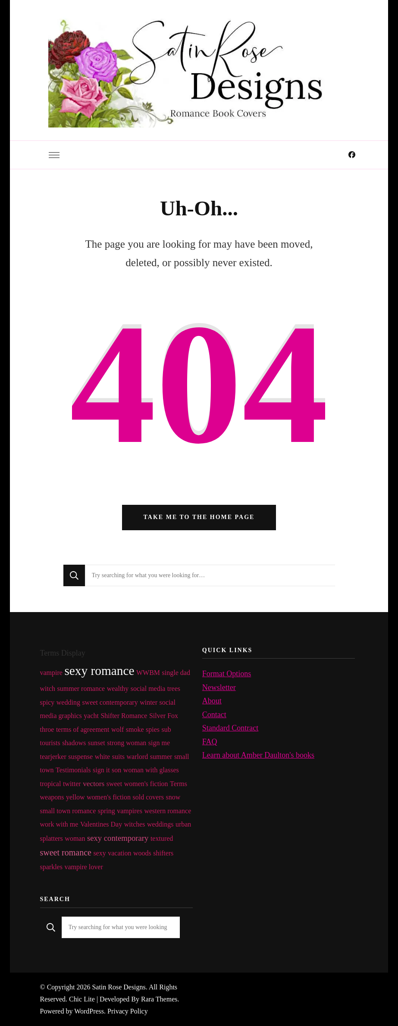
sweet (114, 783)
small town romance (68, 811)
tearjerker (53, 756)
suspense (80, 756)
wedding (68, 702)
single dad (176, 672)
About (212, 700)
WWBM (148, 672)
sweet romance (65, 852)
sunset (96, 742)
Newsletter (219, 687)
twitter (72, 783)
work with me (59, 824)
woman (75, 838)
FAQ (209, 741)
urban (183, 824)
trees (173, 688)
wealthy (118, 688)
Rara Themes (159, 999)
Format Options (226, 673)
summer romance (81, 688)
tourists (50, 742)
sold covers (148, 797)
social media (148, 688)
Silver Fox (163, 715)
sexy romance (99, 671)
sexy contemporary (117, 838)
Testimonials (73, 770)
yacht (91, 715)
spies (153, 729)
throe (47, 729)
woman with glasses (151, 770)
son (116, 770)
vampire (51, 672)
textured (161, 838)
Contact (214, 714)
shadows (74, 742)
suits (118, 756)
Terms (178, 783)
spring (106, 811)
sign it (101, 770)
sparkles (51, 867)
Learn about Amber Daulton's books (258, 755)
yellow (75, 797)
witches (134, 824)
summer (161, 756)
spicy (47, 702)
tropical (50, 783)
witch (48, 688)
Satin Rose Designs (118, 987)
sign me (159, 742)
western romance (167, 811)
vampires (129, 811)
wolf (117, 729)
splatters (51, 838)
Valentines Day (101, 824)
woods (142, 853)
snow (173, 797)
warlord (137, 756)
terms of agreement (83, 729)
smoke (135, 729)
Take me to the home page (199, 517)
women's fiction (146, 783)
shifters (163, 853)
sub (166, 729)
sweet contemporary (110, 702)
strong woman (126, 742)
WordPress (89, 1011)
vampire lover (83, 867)
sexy (99, 853)
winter (148, 702)
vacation (119, 853)
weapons (52, 797)
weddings (160, 824)
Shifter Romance (123, 715)
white (102, 756)
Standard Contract (230, 728)
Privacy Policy (127, 1011)
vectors (93, 784)
